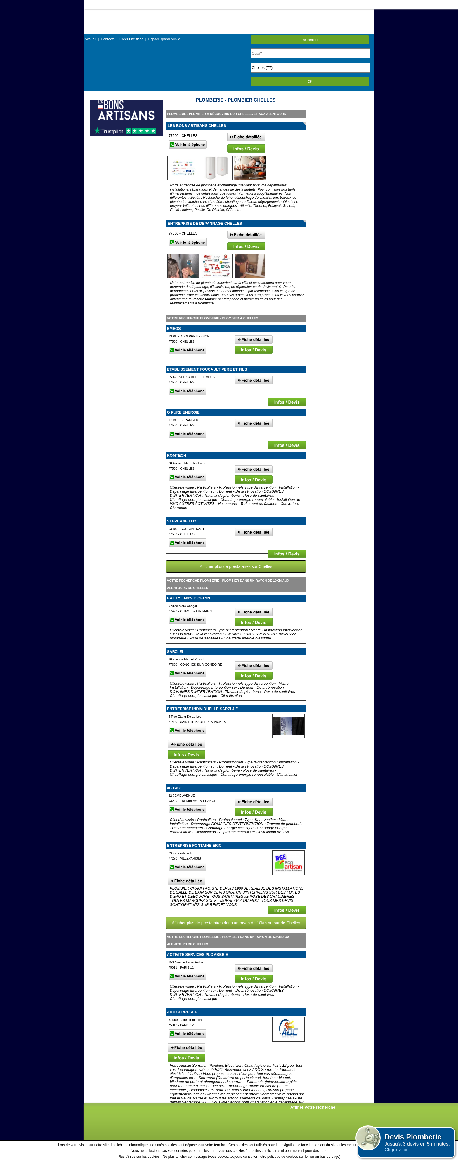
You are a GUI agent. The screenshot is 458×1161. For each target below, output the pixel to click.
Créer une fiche (131, 39)
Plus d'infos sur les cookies (139, 1157)
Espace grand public (164, 39)
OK (310, 81)
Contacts (107, 39)
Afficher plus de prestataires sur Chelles (236, 566)
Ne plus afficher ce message (185, 1157)
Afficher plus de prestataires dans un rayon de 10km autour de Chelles (236, 923)
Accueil (90, 39)
